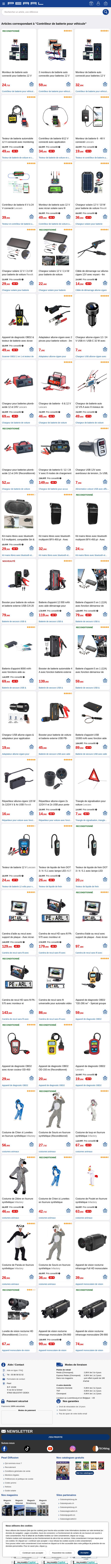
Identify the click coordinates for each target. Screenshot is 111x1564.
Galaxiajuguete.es (67, 1515)
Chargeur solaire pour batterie (89, 224)
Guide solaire (10, 1491)
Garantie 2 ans (65, 1410)
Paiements (13, 1406)
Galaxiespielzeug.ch (68, 1507)
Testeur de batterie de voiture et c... (18, 157)
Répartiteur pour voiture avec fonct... (18, 820)
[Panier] (106, 4)
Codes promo (10, 1483)
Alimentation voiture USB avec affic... (92, 489)
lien (82, 1536)
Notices (8, 1487)
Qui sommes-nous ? (13, 1463)
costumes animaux (10, 1151)
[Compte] (98, 4)
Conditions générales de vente (17, 1471)
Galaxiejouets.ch (67, 1503)
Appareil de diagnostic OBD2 (89, 1019)
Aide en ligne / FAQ (15, 1370)
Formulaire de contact (16, 1379)
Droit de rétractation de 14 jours (72, 1406)
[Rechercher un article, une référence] (55, 12)
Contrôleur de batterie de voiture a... (55, 224)
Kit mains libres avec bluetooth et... (17, 555)
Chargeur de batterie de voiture (16, 423)
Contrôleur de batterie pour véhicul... (18, 91)
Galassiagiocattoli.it (68, 1519)
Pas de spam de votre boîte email (73, 1414)
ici (46, 1546)
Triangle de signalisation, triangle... (91, 820)
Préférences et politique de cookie (19, 1479)
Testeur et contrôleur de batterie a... (18, 224)
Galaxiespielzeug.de (68, 1499)
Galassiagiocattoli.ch (68, 1511)
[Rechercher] (106, 12)
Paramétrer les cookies (62, 1553)
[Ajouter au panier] (31, 84)
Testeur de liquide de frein (50, 886)
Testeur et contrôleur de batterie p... (92, 157)
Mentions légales (12, 1475)
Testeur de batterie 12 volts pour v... (18, 886)
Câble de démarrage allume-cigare (91, 290)
